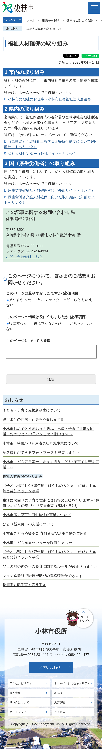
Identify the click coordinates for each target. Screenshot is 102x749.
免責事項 (59, 702)
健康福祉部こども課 (80, 20)
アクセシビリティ (21, 683)
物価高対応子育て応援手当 (24, 585)
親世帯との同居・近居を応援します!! (33, 419)
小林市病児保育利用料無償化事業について (37, 515)
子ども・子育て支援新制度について (32, 410)
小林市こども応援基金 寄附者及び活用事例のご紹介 (45, 533)
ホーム (30, 20)
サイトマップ (18, 712)
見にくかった (47, 300)
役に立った (17, 323)
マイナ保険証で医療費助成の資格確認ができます (43, 576)
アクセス (59, 712)
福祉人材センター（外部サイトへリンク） (42, 153)
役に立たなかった (47, 323)
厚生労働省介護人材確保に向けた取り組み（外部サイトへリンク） (49, 200)
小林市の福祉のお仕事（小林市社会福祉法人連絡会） (51, 99)
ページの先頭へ (80, 618)
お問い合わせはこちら (24, 257)
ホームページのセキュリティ (72, 683)
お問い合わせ (50, 667)
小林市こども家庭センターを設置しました (37, 543)
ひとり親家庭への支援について (28, 524)
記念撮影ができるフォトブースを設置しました (41, 452)
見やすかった (19, 300)
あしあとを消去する (61, 29)
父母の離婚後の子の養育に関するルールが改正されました (50, 566)
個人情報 (15, 692)
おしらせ (14, 399)
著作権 (58, 692)
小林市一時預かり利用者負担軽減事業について (41, 443)
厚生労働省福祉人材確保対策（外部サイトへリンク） (51, 190)
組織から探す (51, 20)
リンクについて (19, 702)
